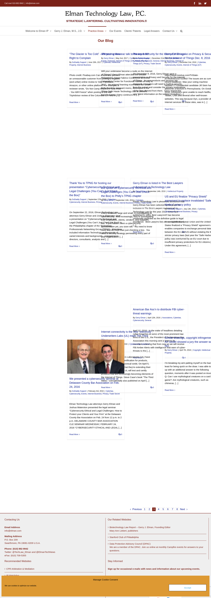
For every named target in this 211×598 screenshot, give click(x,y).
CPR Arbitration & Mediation (20, 569)
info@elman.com (32, 3)
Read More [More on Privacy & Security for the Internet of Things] (137, 101)
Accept (187, 587)
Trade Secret (155, 64)
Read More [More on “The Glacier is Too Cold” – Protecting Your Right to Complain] (73, 102)
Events (104, 61)
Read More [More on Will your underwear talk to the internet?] (105, 102)
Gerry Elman (109, 58)
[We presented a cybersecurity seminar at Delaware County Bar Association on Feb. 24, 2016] (95, 357)
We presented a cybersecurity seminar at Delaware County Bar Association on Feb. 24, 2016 (94, 382)
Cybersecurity (138, 61)
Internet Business (84, 65)
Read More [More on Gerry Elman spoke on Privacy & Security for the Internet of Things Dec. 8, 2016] (169, 109)
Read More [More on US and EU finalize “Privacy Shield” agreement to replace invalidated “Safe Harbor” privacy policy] (169, 252)
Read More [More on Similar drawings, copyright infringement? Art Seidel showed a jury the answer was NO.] (169, 390)
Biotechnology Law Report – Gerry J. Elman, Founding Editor (140, 527)
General (156, 61)
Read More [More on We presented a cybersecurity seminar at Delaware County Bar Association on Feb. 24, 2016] (73, 434)
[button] (181, 30)
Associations (167, 318)
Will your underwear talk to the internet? (125, 54)
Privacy (146, 64)
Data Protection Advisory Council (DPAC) (130, 543)
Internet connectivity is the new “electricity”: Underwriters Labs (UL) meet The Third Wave (127, 335)
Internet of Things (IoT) (125, 61)
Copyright (197, 350)
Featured (111, 61)
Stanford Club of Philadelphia (124, 537)
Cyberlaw (202, 62)
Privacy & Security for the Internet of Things (159, 54)
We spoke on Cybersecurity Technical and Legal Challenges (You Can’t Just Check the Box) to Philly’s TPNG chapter (126, 191)
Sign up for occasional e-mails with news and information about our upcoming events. (154, 569)
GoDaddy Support (79, 62)
